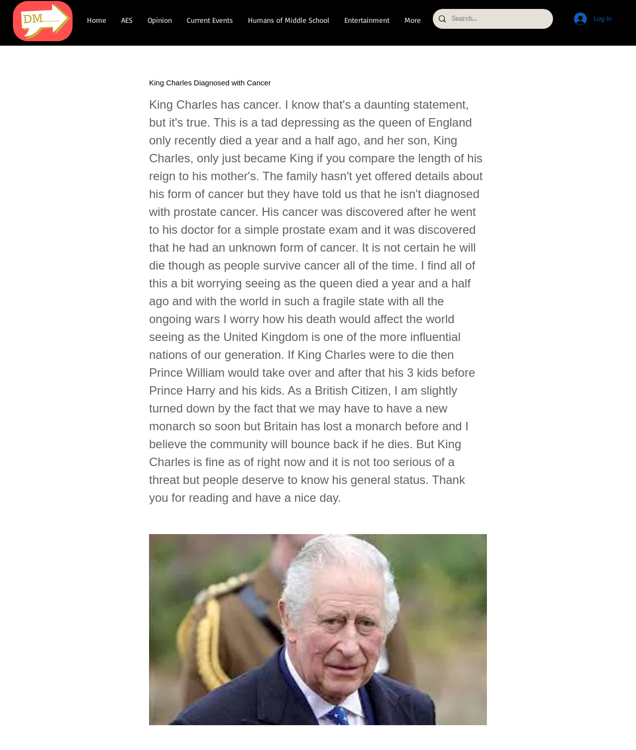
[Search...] (492, 19)
